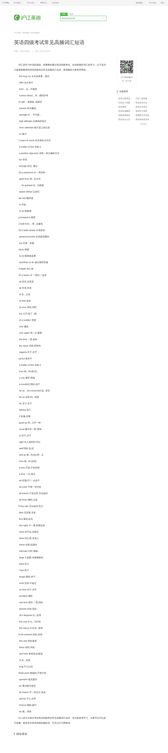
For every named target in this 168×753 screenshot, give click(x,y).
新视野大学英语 (142, 115)
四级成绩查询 (124, 115)
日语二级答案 (141, 98)
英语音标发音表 (142, 119)
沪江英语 (17, 33)
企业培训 (55, 3)
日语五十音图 (124, 103)
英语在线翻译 (124, 111)
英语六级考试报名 (125, 98)
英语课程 (122, 107)
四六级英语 (35, 33)
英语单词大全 (141, 103)
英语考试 (26, 33)
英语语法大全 (124, 119)
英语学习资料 (141, 111)
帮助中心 (43, 3)
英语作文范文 (141, 107)
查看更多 (143, 124)
